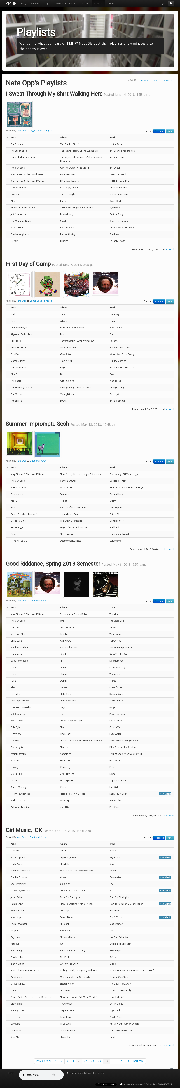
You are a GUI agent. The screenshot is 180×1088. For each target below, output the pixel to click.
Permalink (169, 249)
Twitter (170, 131)
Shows (156, 80)
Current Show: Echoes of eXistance (85, 1073)
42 (120, 1060)
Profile (144, 80)
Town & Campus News (65, 3)
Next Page (138, 1060)
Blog (23, 3)
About (111, 3)
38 (92, 1060)
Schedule (35, 3)
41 (113, 1060)
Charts (85, 3)
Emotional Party (38, 460)
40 (106, 1060)
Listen (12, 1073)
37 (85, 1060)
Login (162, 3)
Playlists (98, 3)
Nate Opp (22, 130)
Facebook (159, 131)
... (79, 1060)
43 (127, 1060)
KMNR (11, 3)
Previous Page (43, 1060)
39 (99, 1060)
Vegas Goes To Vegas (41, 130)
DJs (47, 3)
